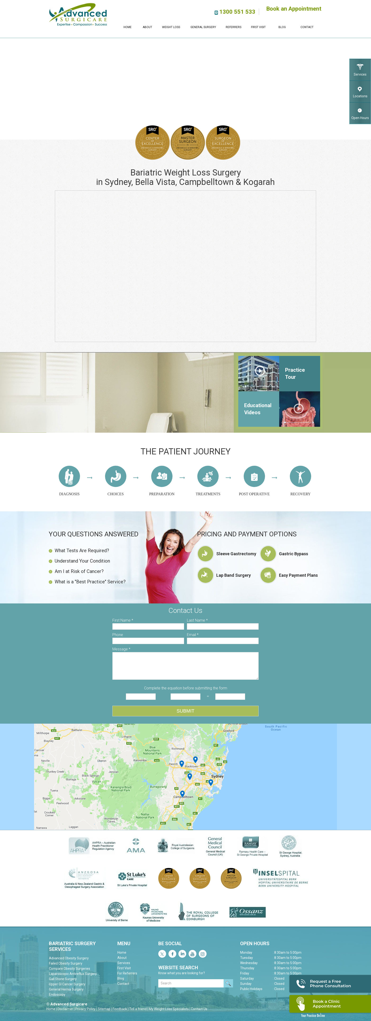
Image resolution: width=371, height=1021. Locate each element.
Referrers (233, 27)
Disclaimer (65, 1009)
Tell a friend (138, 1009)
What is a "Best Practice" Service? (87, 582)
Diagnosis (69, 481)
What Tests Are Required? (79, 550)
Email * (193, 634)
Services (360, 67)
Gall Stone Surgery (63, 979)
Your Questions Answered (93, 534)
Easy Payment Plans (298, 575)
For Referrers (127, 973)
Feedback (120, 1009)
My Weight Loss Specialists (169, 1009)
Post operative (254, 481)
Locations (360, 89)
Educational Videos (257, 408)
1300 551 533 (237, 12)
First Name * (122, 620)
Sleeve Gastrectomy (236, 553)
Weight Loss (171, 27)
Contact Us (199, 1009)
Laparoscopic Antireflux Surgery (73, 974)
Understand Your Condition (79, 561)
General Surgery (203, 27)
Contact (307, 27)
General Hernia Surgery (66, 989)
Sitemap (104, 1009)
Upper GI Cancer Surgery (67, 984)
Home (128, 27)
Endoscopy (57, 994)
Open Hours (360, 111)
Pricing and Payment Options (247, 534)
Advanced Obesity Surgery (69, 958)
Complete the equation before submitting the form (185, 688)
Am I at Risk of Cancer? (76, 571)
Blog (282, 27)
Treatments (208, 481)
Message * (121, 649)
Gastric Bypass (293, 553)
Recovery (300, 481)
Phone (117, 634)
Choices (115, 481)
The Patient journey (185, 452)
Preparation (161, 481)
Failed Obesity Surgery (65, 963)
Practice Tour (295, 373)
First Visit (258, 27)
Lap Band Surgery (233, 575)
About (147, 27)
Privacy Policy (85, 1009)
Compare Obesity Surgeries (69, 968)
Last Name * (197, 620)
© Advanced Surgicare (66, 1004)
